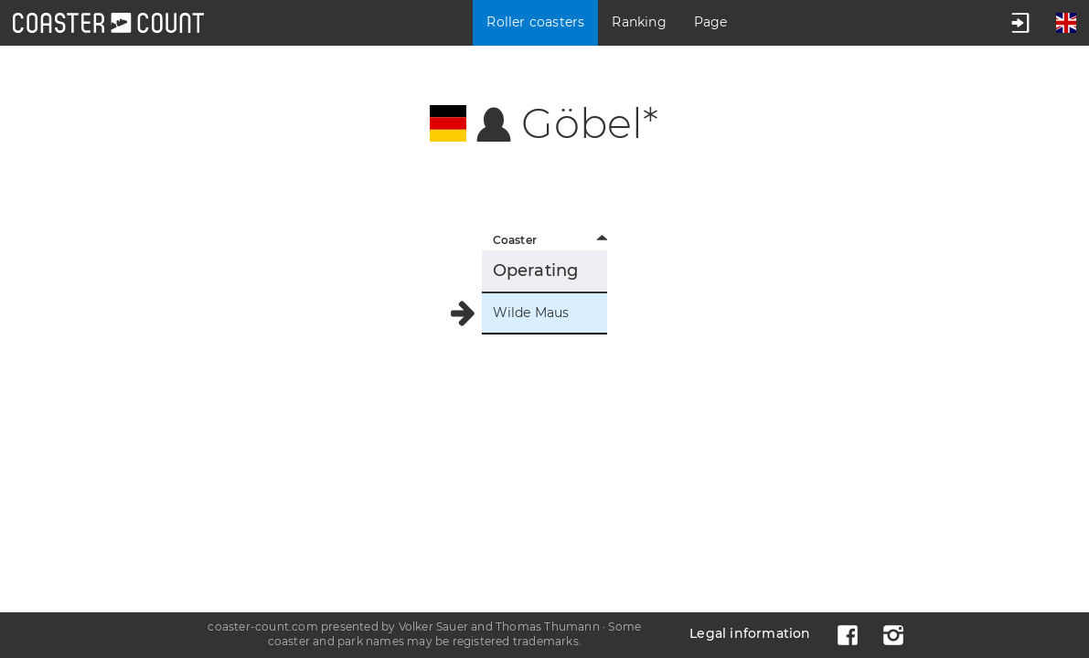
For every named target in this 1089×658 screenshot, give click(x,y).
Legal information (749, 633)
